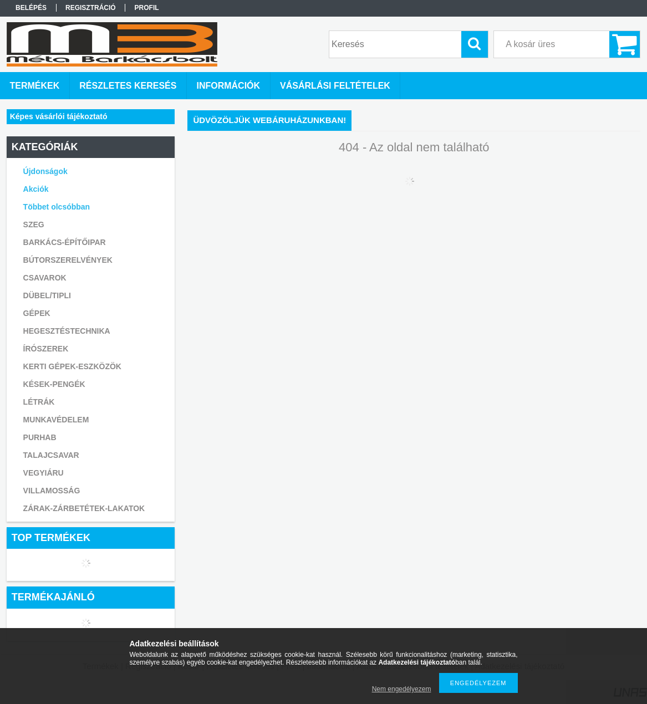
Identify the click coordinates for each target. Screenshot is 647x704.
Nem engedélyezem (401, 689)
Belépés (31, 8)
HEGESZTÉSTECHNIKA (66, 331)
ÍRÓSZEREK (46, 348)
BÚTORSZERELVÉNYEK (68, 260)
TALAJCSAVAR (51, 455)
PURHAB (40, 437)
